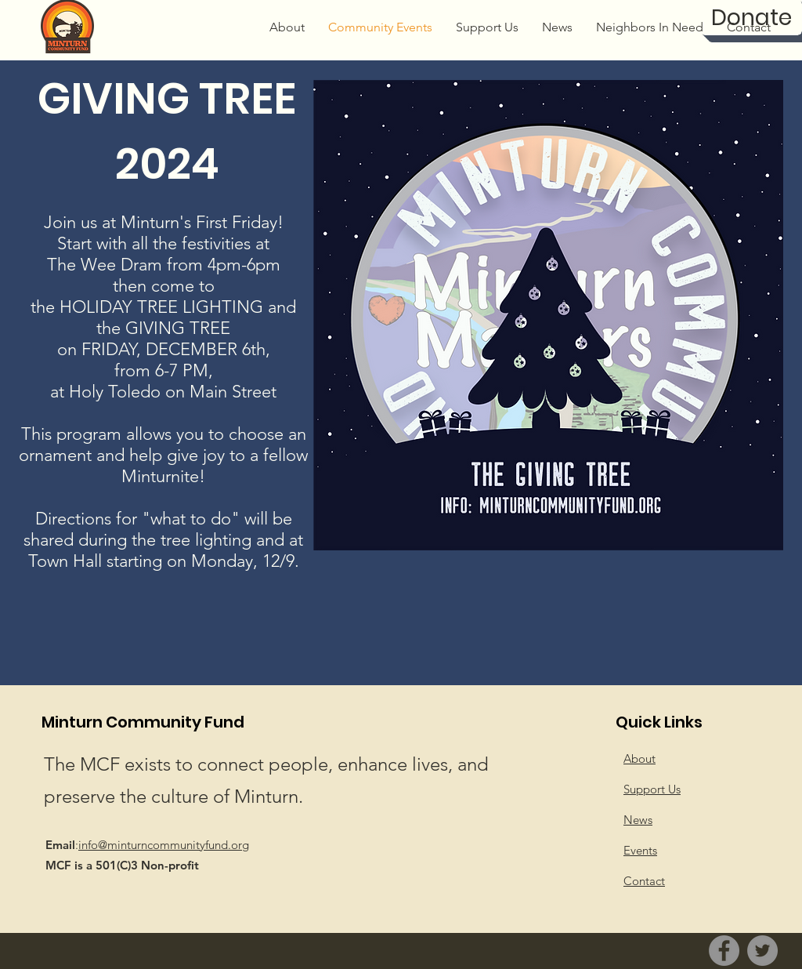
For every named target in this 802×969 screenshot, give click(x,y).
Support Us (652, 789)
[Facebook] (724, 950)
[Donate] (751, 17)
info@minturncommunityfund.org (163, 844)
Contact (644, 880)
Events (640, 850)
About (639, 758)
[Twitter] (762, 950)
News (637, 819)
